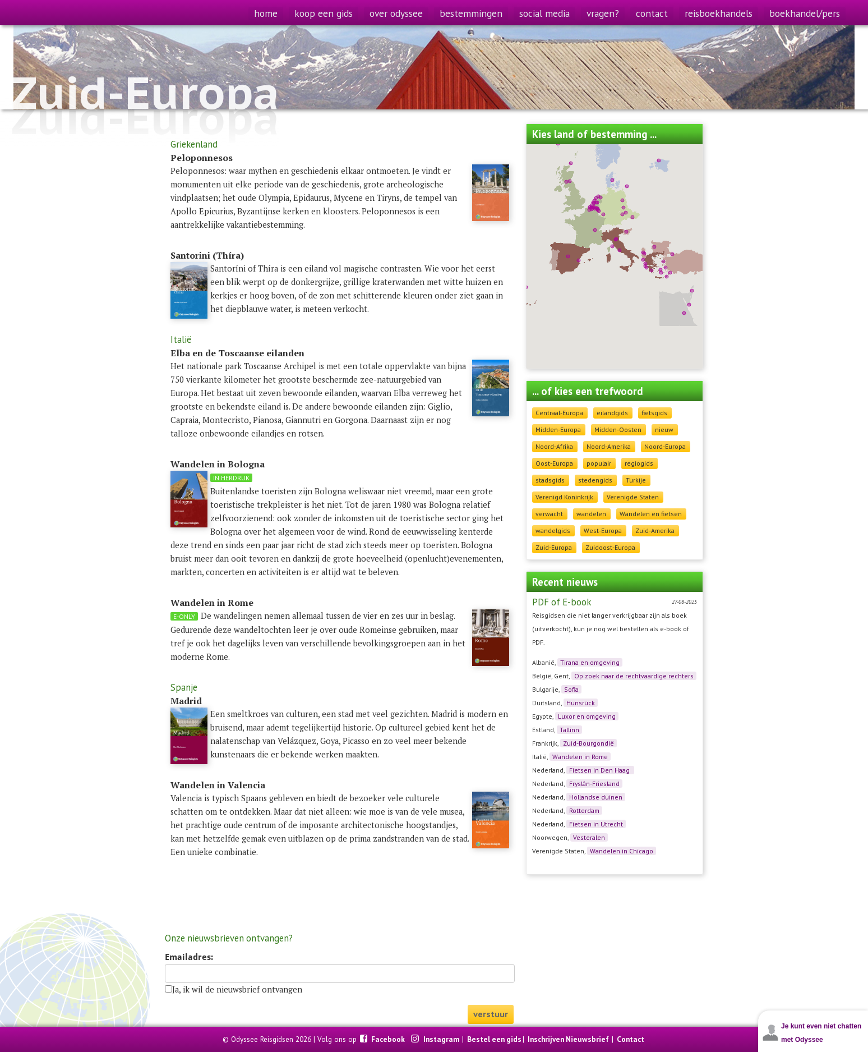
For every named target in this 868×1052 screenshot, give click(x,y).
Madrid (186, 701)
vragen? (603, 13)
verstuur (490, 1014)
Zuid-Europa (553, 547)
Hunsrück (580, 703)
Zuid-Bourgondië (588, 743)
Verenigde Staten (633, 497)
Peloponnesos (201, 157)
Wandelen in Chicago (621, 851)
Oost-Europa (554, 463)
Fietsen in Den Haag (600, 770)
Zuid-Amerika (655, 530)
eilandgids (612, 412)
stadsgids (550, 480)
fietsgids (654, 412)
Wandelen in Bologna (217, 464)
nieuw (664, 429)
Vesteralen (589, 837)
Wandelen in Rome (580, 756)
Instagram (442, 1039)
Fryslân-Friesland (594, 783)
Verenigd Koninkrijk (564, 497)
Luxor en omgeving (587, 716)
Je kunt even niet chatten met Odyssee (821, 1033)
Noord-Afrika (554, 446)
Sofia (571, 689)
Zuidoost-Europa (610, 547)
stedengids (595, 480)
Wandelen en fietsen (651, 513)
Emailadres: (189, 957)
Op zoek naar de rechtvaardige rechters (634, 676)
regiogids (639, 463)
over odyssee (396, 13)
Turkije (636, 480)
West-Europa (603, 530)
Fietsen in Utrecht (596, 824)
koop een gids (323, 13)
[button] (644, 253)
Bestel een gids (494, 1039)
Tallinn (569, 729)
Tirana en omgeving (590, 662)
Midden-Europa (558, 429)
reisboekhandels (718, 13)
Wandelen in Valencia (217, 785)
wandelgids (552, 530)
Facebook (389, 1039)
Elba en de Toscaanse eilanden (237, 353)
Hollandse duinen (595, 797)
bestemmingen (471, 13)
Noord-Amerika (609, 446)
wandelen (591, 513)
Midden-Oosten (617, 429)
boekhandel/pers (804, 13)
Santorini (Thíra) (207, 255)
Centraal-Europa (559, 412)
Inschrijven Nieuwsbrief (568, 1039)
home (266, 13)
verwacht (549, 513)
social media (544, 13)
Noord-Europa (665, 446)
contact (652, 13)
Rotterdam (584, 810)
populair (599, 463)
